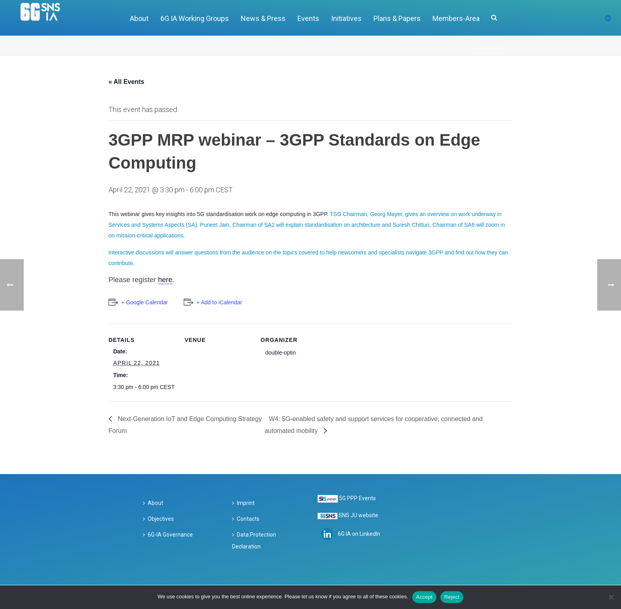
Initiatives (346, 18)
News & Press (263, 18)
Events (308, 18)
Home (481, 48)
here (165, 280)
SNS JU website (358, 515)
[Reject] (611, 597)
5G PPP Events (357, 498)
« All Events (126, 81)
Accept (424, 597)
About (139, 18)
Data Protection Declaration (254, 540)
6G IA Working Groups (194, 18)
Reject (451, 597)
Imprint (243, 503)
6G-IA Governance (168, 534)
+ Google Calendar (144, 302)
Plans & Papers (397, 18)
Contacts (245, 519)
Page (499, 48)
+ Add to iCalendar (219, 302)
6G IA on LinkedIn (359, 533)
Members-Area (456, 18)
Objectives (158, 519)
